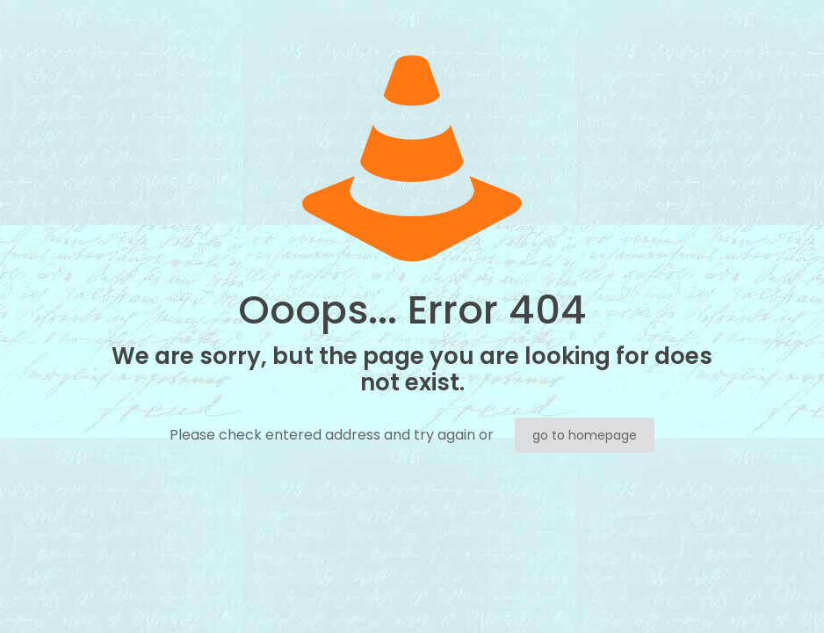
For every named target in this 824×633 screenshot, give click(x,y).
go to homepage (584, 435)
